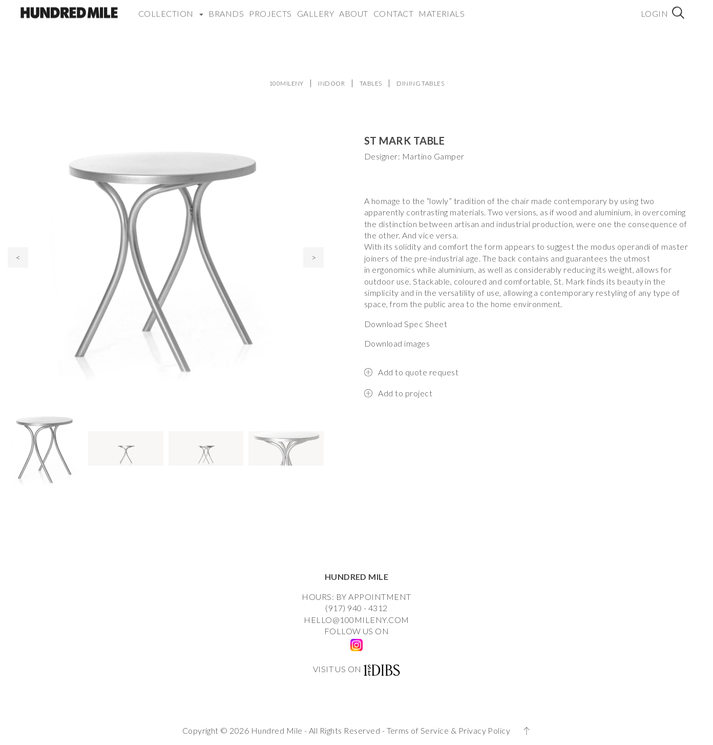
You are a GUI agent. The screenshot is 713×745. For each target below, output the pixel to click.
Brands (226, 7)
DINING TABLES (420, 83)
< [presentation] (18, 257)
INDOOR (331, 83)
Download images (397, 343)
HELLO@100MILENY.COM (356, 620)
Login (654, 7)
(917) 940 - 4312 (356, 608)
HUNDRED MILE (357, 576)
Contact (393, 7)
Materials (441, 7)
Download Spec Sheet (405, 324)
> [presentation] (313, 257)
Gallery (315, 7)
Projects (270, 7)
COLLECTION (170, 7)
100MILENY (286, 83)
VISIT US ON (337, 669)
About (353, 7)
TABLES (371, 83)
